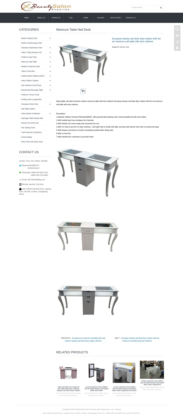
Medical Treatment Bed (30, 66)
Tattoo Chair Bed (28, 71)
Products (56, 18)
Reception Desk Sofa (29, 104)
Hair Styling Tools (28, 128)
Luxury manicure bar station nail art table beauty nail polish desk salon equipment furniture (124, 388)
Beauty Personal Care (30, 123)
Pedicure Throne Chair (30, 95)
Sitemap (118, 409)
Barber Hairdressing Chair (31, 43)
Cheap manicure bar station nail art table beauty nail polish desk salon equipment (152, 382)
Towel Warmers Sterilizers (31, 132)
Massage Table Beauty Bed (32, 118)
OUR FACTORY (115, 18)
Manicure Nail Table (29, 62)
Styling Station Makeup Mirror (33, 76)
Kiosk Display (26, 137)
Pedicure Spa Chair (29, 57)
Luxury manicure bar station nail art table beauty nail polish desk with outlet (96, 388)
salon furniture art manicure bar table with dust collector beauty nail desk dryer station (68, 388)
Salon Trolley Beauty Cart (31, 52)
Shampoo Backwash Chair (31, 48)
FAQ (70, 18)
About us (41, 18)
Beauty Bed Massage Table (32, 90)
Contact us (130, 18)
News (86, 18)
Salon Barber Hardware (30, 113)
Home (26, 18)
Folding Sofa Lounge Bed (31, 99)
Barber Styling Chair (29, 38)
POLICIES (100, 18)
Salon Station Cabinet (30, 81)
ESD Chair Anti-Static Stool (32, 142)
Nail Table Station (28, 109)
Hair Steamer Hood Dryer (31, 85)
